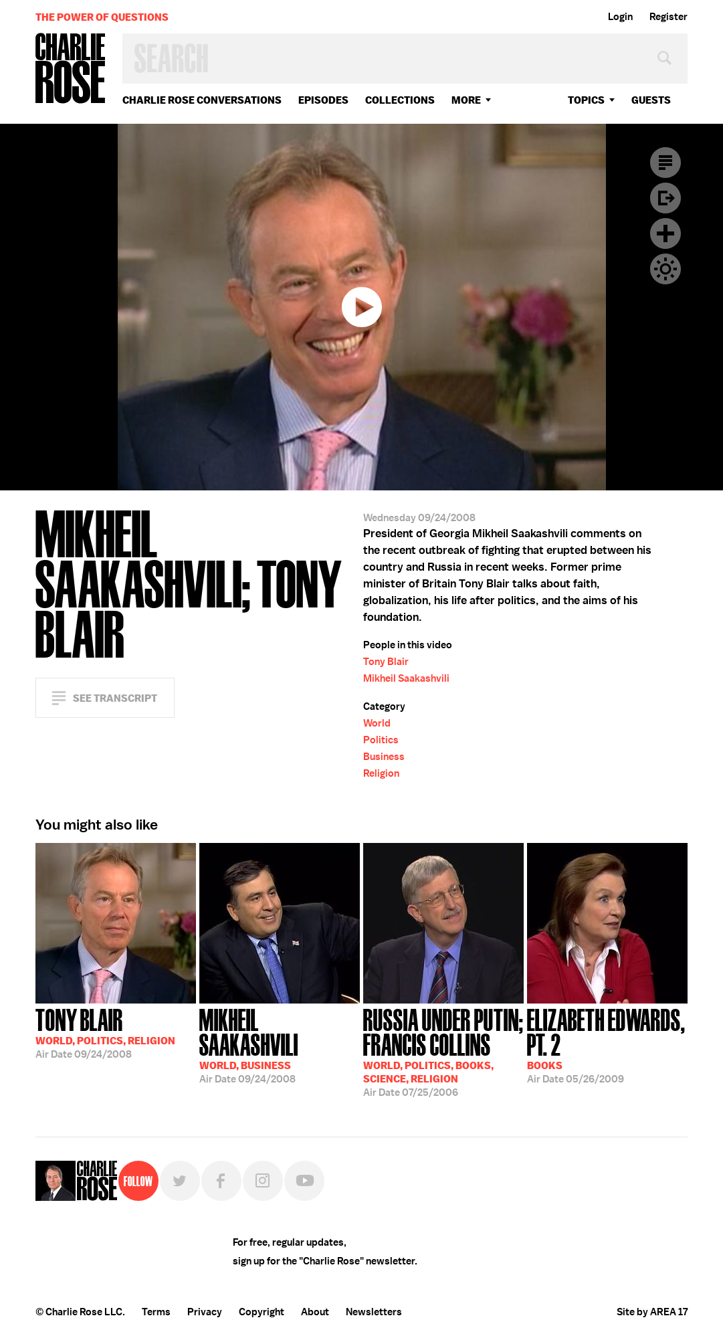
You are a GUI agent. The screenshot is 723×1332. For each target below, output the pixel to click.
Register (668, 16)
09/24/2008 (105, 1032)
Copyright (261, 1312)
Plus (665, 233)
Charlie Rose (70, 69)
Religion (381, 773)
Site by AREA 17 (652, 1312)
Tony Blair (386, 661)
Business (384, 756)
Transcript (665, 162)
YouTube (304, 1181)
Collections (400, 100)
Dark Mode (665, 269)
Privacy (204, 1312)
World (377, 723)
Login (620, 16)
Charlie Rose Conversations (202, 100)
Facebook (221, 1181)
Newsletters (374, 1312)
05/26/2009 (607, 1045)
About (315, 1312)
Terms (156, 1312)
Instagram (263, 1181)
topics (586, 100)
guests (651, 100)
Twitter (180, 1181)
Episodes (323, 100)
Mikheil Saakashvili (406, 678)
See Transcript (115, 698)
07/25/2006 (443, 1051)
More (466, 100)
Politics (381, 740)
